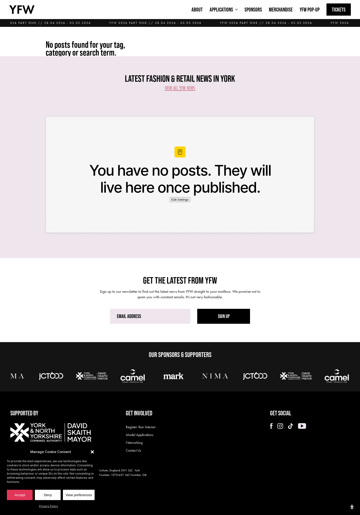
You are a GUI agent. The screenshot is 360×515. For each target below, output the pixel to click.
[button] (92, 452)
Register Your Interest (140, 427)
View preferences (78, 495)
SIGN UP (224, 316)
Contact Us (133, 450)
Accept (19, 495)
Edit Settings (180, 199)
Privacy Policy (48, 506)
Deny (48, 495)
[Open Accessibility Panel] (352, 507)
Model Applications (139, 435)
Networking (134, 442)
